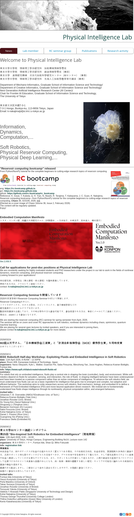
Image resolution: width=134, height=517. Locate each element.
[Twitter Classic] (124, 514)
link (38, 201)
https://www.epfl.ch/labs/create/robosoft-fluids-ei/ (31, 369)
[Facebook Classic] (121, 514)
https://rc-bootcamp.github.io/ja (20, 191)
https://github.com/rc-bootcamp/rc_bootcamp (30, 193)
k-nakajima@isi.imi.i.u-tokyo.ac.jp (25, 286)
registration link (13, 445)
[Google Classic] (127, 514)
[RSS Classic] (130, 514)
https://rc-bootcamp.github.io (20, 188)
